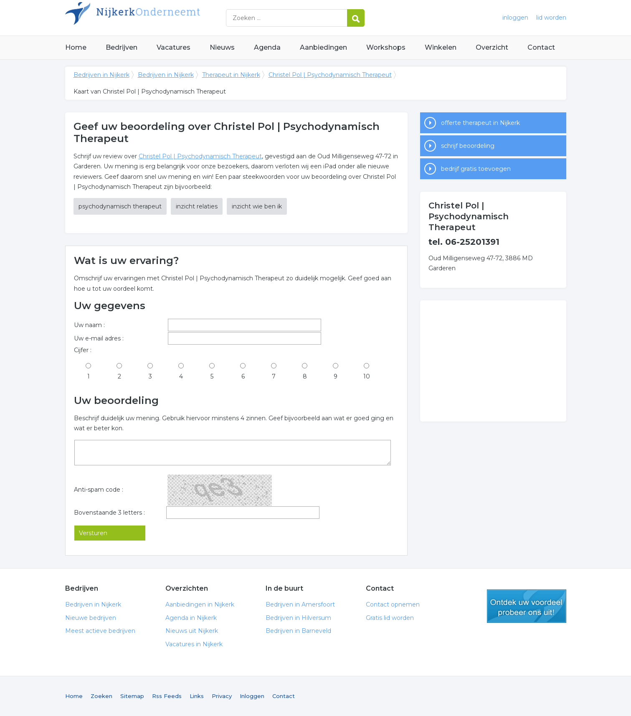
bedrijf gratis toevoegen (476, 169)
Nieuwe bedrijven (90, 618)
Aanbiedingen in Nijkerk (199, 604)
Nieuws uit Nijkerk (191, 631)
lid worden (551, 17)
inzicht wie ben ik (257, 206)
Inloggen (252, 696)
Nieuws (222, 47)
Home (75, 47)
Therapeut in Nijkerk (231, 75)
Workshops (385, 47)
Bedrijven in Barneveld (298, 631)
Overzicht (492, 47)
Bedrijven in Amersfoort (300, 604)
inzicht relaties (197, 206)
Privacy (222, 696)
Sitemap (132, 696)
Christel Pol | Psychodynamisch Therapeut (330, 75)
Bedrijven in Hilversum (298, 618)
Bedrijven (121, 47)
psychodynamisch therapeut (120, 206)
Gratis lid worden (390, 618)
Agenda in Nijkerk (191, 618)
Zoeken (101, 696)
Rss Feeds (167, 696)
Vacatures (173, 47)
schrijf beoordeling (467, 146)
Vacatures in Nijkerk (194, 644)
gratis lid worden (526, 606)
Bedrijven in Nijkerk (169, 17)
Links (197, 696)
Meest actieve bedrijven (100, 631)
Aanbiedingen (323, 47)
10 (366, 376)
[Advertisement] (493, 361)
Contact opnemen (393, 604)
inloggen (515, 17)
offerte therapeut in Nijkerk (480, 123)
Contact (541, 47)
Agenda (267, 47)
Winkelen (440, 47)
